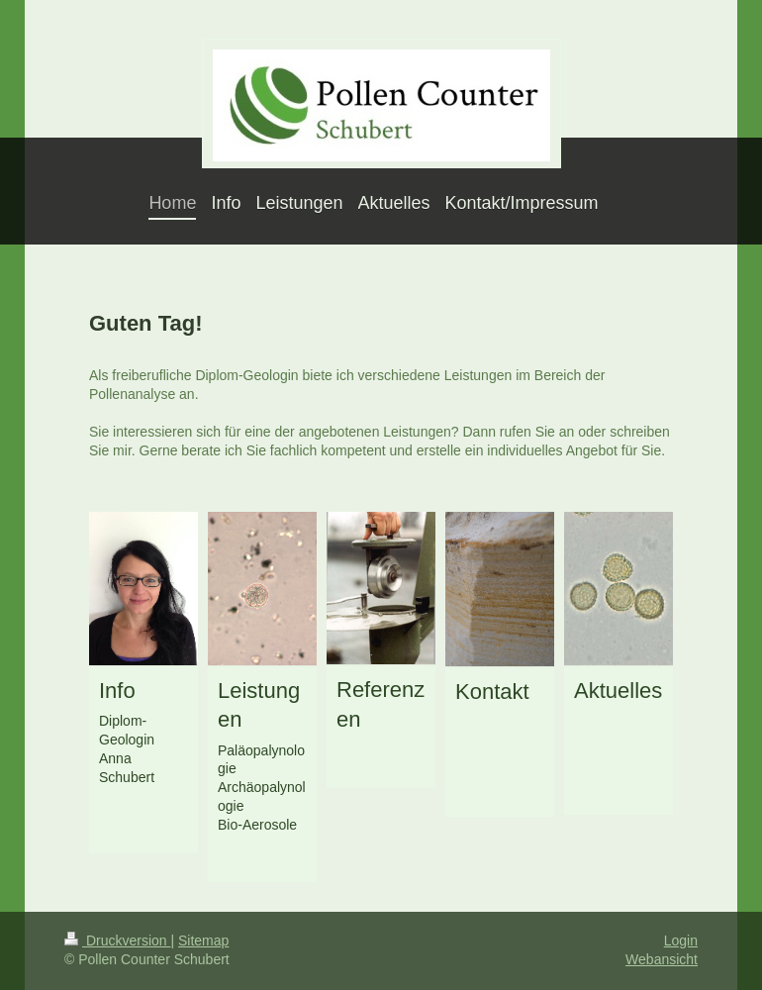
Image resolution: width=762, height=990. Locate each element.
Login (681, 940)
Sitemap (203, 940)
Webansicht (661, 959)
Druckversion (117, 940)
